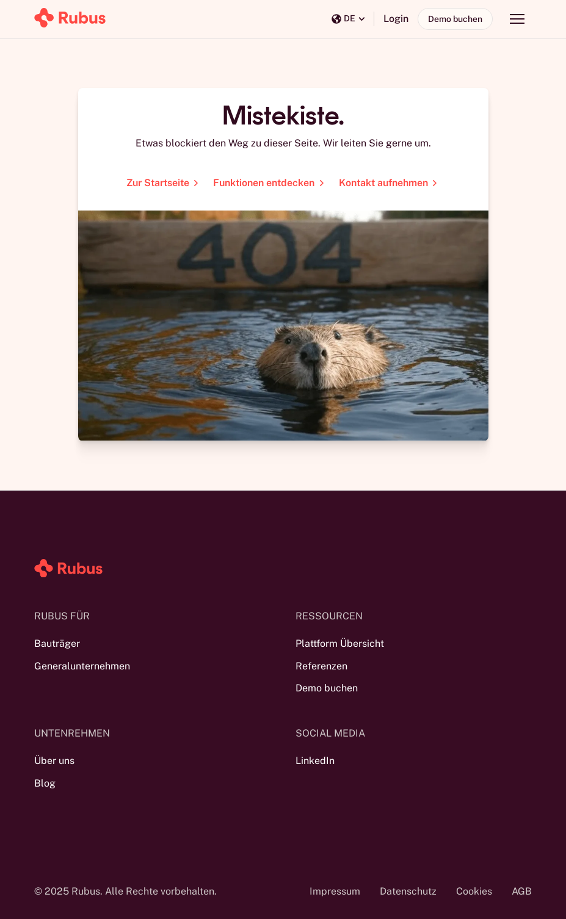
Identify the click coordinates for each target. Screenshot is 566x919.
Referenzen (321, 666)
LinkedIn (315, 760)
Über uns (54, 760)
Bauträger (57, 643)
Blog (45, 783)
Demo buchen (455, 19)
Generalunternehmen (82, 666)
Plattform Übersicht (340, 643)
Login (395, 18)
